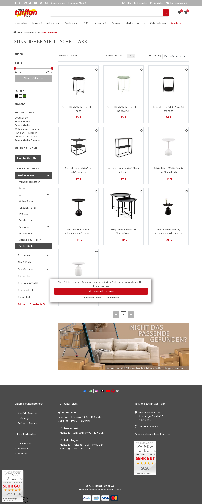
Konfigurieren (112, 298)
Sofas (22, 188)
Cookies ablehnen (92, 298)
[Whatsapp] (20, 3)
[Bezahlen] (141, 3)
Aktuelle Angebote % (32, 304)
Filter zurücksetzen (33, 78)
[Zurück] (116, 314)
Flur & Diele (24, 262)
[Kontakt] (156, 3)
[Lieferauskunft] (176, 3)
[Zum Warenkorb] (187, 12)
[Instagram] (25, 3)
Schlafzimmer (26, 269)
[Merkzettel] (96, 69)
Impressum (24, 448)
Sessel (22, 195)
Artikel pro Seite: (115, 56)
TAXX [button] (86, 23)
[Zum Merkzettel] (181, 12)
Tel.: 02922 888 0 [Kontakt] (148, 426)
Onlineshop (21, 23)
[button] (33, 175)
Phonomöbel (26, 233)
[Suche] (106, 13)
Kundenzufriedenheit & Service (152, 434)
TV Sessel (24, 214)
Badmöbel (24, 297)
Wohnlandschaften (29, 182)
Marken (130, 23)
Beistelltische (26, 246)
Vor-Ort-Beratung (28, 413)
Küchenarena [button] (52, 23)
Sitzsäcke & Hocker (30, 240)
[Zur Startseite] (14, 33)
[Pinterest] (41, 3)
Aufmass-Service (27, 423)
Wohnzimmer (26, 175)
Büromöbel (24, 276)
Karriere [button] (116, 23)
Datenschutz (25, 443)
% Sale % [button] (176, 23)
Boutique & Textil (28, 283)
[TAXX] (21, 33)
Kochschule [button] (71, 23)
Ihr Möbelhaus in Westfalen (150, 404)
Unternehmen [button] (158, 23)
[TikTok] (30, 3)
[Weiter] (131, 314)
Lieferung (23, 418)
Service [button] (141, 23)
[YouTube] (36, 3)
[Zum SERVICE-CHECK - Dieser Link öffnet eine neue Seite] (12, 486)
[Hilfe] (127, 3)
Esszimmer (24, 255)
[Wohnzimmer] (32, 33)
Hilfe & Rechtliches (25, 434)
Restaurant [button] (100, 23)
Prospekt (37, 23)
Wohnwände (26, 201)
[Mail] (46, 3)
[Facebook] (16, 3)
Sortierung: (155, 56)
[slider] (15, 68)
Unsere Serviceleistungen (29, 404)
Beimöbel (24, 227)
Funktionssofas (27, 208)
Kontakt (22, 453)
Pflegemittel (25, 290)
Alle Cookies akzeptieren (101, 291)
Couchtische (26, 220)
